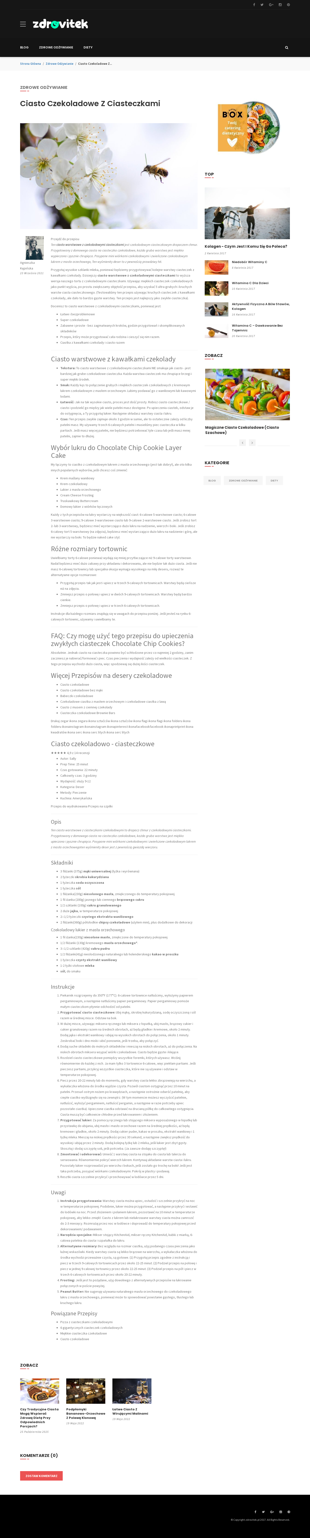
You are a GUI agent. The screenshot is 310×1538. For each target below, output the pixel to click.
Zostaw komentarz (42, 1476)
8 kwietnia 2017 (243, 273)
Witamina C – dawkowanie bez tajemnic (257, 333)
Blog (212, 486)
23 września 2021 (32, 273)
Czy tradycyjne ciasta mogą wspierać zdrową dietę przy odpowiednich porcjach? (39, 1418)
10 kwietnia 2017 (243, 294)
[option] (247, 407)
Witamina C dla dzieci (250, 288)
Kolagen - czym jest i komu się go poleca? (239, 249)
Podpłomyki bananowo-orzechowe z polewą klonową (85, 1413)
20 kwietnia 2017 (243, 341)
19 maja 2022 (75, 1423)
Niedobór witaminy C (249, 267)
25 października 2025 (34, 1432)
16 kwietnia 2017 (243, 320)
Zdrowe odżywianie (59, 64)
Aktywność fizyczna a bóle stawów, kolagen (261, 311)
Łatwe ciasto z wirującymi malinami (130, 1411)
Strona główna (30, 64)
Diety (274, 486)
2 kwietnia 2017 (215, 259)
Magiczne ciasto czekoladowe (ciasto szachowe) (244, 436)
